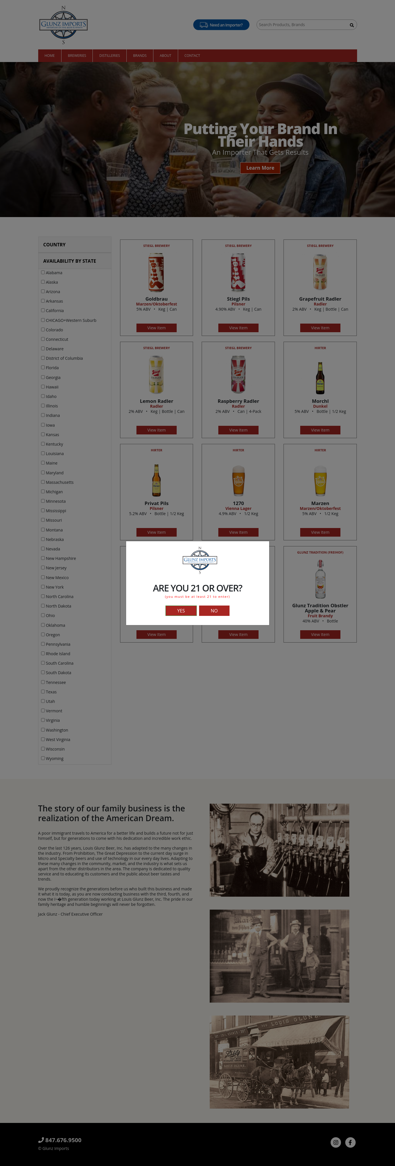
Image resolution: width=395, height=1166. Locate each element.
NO (214, 611)
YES (181, 611)
